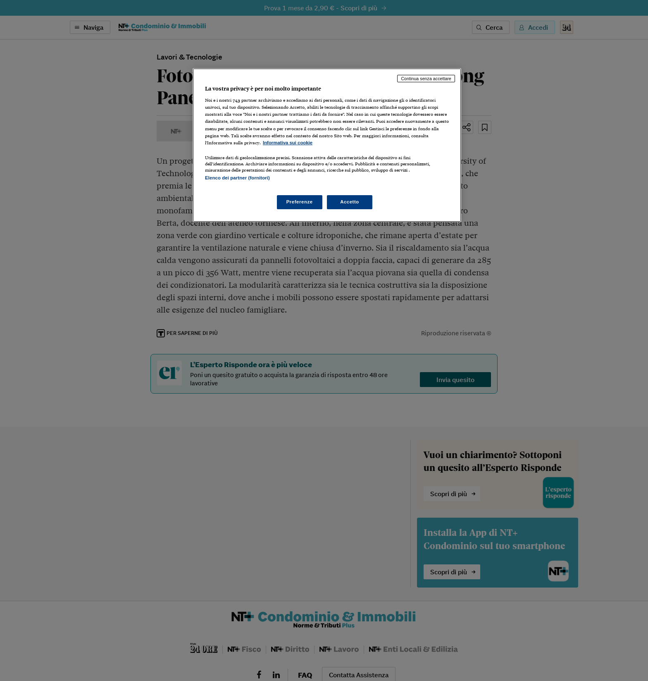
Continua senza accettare (426, 78)
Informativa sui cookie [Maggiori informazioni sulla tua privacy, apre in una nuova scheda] (287, 142)
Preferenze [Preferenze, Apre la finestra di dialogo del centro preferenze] (299, 201)
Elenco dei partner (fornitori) (237, 177)
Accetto (349, 201)
